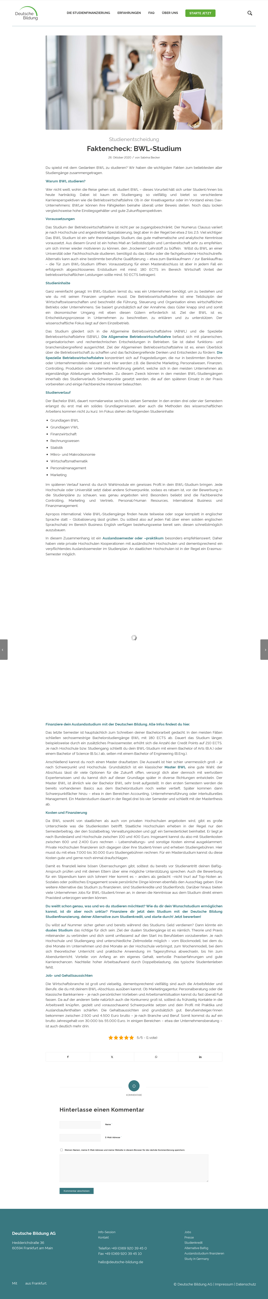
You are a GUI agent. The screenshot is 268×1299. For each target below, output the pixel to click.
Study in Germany (196, 1259)
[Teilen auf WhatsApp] (156, 1056)
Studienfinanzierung (62, 916)
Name (108, 1124)
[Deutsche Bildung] (25, 13)
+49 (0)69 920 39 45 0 (129, 1247)
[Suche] (250, 13)
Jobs (187, 1232)
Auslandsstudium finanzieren (204, 1253)
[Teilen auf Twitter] (112, 1056)
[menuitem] (88, 13)
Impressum (224, 1283)
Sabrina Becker (150, 157)
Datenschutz (246, 1283)
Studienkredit (131, 916)
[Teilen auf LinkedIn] (200, 1056)
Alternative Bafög (196, 1248)
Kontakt (103, 1237)
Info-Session (106, 1232)
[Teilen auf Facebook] (68, 1056)
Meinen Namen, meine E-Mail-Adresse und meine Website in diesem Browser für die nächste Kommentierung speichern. (125, 1150)
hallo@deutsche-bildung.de (120, 1261)
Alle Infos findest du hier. (169, 724)
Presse (189, 1237)
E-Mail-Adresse (113, 1137)
